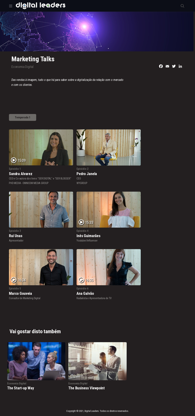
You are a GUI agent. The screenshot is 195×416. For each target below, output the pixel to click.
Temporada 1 (22, 117)
